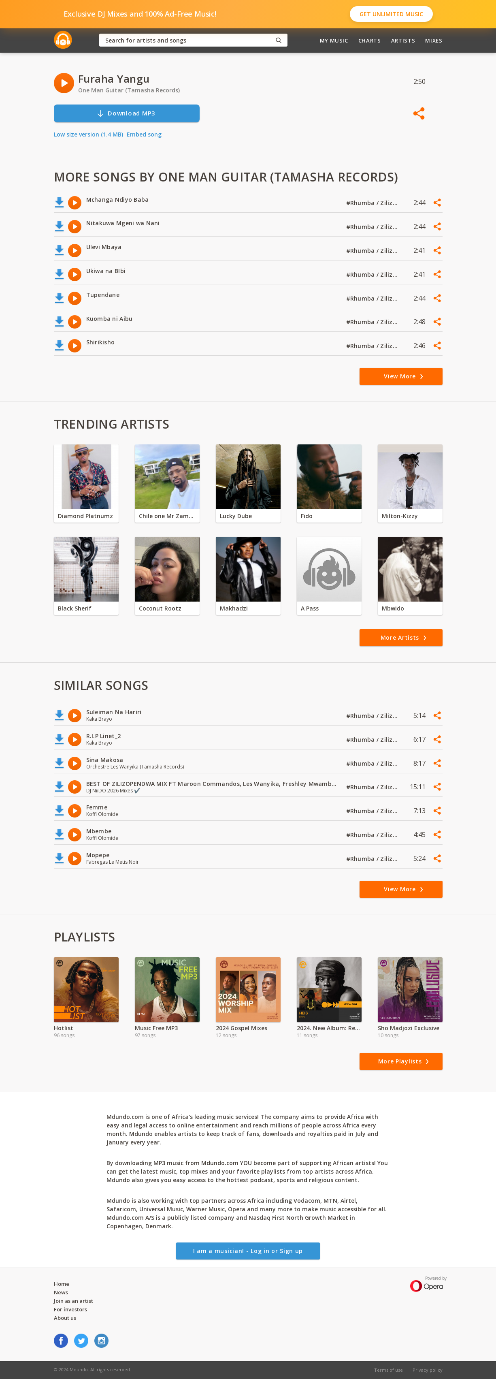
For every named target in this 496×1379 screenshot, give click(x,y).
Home (61, 1283)
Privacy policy (428, 1370)
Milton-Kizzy (400, 516)
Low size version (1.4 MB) (88, 134)
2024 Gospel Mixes (241, 1028)
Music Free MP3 (156, 1028)
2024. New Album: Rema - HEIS (329, 1028)
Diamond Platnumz (85, 516)
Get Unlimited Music (391, 14)
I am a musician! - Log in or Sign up (248, 1251)
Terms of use (388, 1370)
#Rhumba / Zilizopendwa (372, 203)
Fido (307, 516)
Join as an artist (73, 1300)
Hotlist (63, 1028)
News (61, 1292)
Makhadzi (234, 608)
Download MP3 (125, 113)
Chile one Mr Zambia (167, 516)
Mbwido (393, 608)
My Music (334, 40)
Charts (369, 40)
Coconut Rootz (160, 608)
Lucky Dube (236, 516)
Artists (403, 40)
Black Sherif (75, 608)
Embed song (144, 134)
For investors (70, 1309)
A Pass (310, 608)
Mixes (433, 40)
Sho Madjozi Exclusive (408, 1028)
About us (65, 1317)
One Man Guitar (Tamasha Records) (129, 90)
